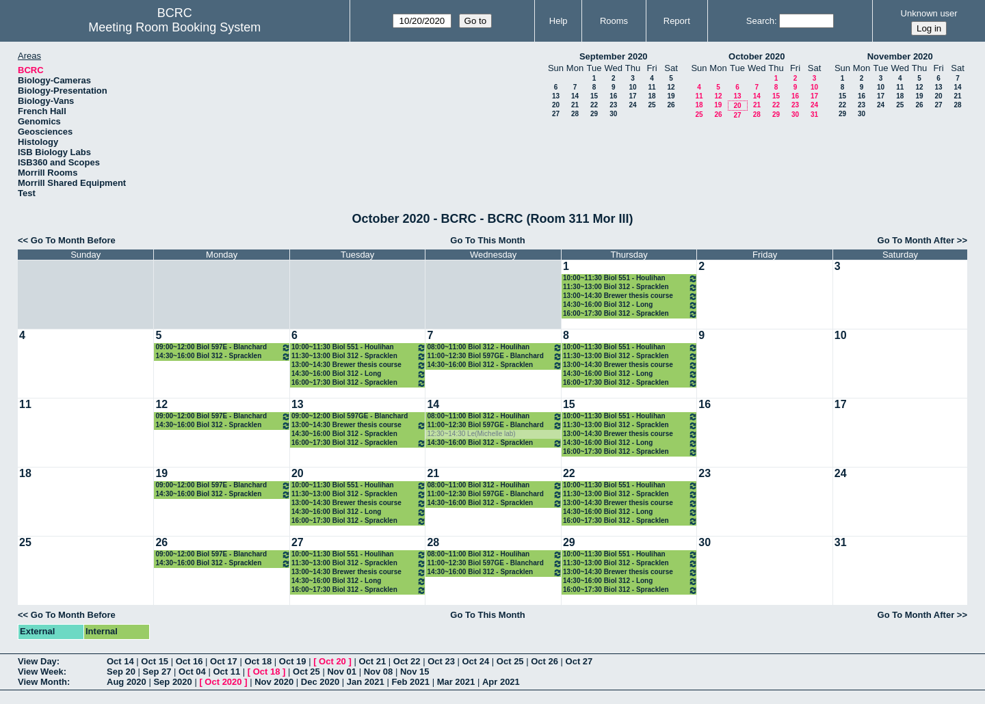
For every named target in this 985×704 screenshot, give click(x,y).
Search (760, 21)
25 (651, 105)
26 (670, 105)
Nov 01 (341, 671)
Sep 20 (121, 671)
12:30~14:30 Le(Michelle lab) (471, 433)
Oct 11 (226, 671)
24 (632, 105)
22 (594, 105)
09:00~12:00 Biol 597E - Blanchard (222, 347)
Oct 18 (258, 661)
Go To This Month (487, 240)
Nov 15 (415, 671)
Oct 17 (223, 661)
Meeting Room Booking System (174, 27)
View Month (42, 682)
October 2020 (756, 56)
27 (556, 114)
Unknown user (929, 13)
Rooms (614, 21)
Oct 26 (544, 661)
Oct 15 (154, 661)
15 (594, 96)
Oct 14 (120, 661)
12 (670, 87)
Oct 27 (579, 661)
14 (575, 96)
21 (575, 105)
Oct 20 (332, 661)
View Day (37, 661)
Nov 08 (378, 671)
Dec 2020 (320, 682)
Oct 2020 (223, 682)
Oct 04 (192, 671)
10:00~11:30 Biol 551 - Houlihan (630, 278)
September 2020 (613, 56)
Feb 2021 (410, 682)
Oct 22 (407, 661)
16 (613, 96)
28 (575, 114)
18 (651, 96)
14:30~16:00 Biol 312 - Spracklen (222, 356)
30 (613, 114)
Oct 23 (441, 661)
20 (556, 105)
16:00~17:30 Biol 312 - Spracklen (630, 314)
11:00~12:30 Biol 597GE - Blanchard (494, 356)
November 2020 (900, 56)
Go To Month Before (73, 240)
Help (558, 21)
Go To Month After (916, 240)
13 (556, 96)
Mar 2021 (456, 682)
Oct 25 (510, 661)
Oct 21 (372, 661)
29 (594, 114)
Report (677, 21)
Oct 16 (189, 661)
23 (613, 105)
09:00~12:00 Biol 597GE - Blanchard (349, 416)
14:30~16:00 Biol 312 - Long (630, 305)
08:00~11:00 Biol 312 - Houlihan (494, 347)
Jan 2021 (365, 682)
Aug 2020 (126, 682)
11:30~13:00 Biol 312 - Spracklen (630, 287)
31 (814, 114)
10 (632, 87)
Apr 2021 (501, 682)
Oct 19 (292, 661)
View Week (41, 671)
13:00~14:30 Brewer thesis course (630, 296)
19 (670, 96)
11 (651, 87)
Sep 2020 (172, 682)
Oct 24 (476, 661)
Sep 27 (157, 671)
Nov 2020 (273, 682)
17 (632, 96)
